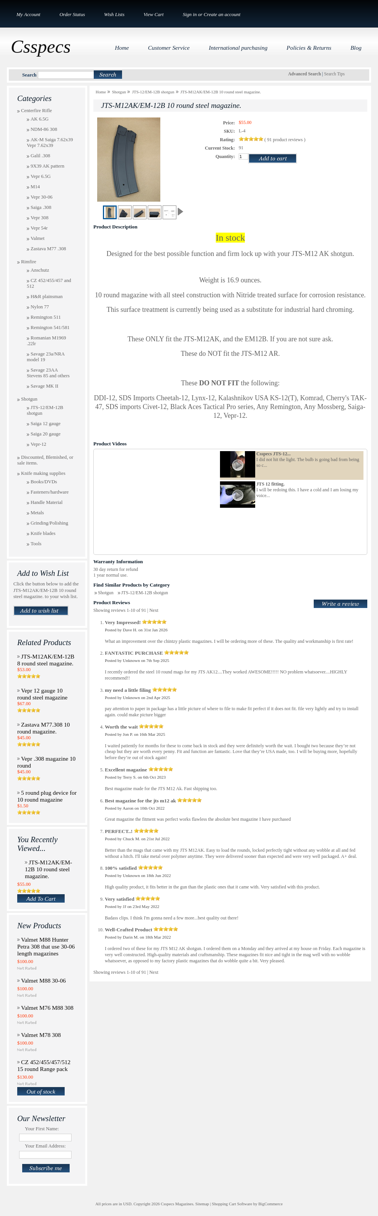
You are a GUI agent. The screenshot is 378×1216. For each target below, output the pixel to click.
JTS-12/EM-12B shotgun (153, 92)
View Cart (153, 14)
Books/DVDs (44, 481)
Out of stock (41, 1091)
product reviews (285, 139)
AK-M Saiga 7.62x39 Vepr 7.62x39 (50, 142)
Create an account (222, 14)
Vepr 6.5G (41, 176)
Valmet (37, 238)
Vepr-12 (38, 444)
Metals (37, 512)
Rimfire (28, 261)
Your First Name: (42, 1128)
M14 (35, 186)
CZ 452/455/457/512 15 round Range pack (43, 1065)
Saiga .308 (41, 207)
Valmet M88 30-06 (43, 980)
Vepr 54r (39, 228)
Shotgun (29, 399)
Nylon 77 (40, 307)
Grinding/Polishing (49, 523)
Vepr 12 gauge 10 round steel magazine (42, 694)
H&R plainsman (47, 296)
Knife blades (43, 533)
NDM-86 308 (44, 129)
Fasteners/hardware (50, 492)
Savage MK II (45, 386)
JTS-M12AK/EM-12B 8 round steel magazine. (45, 660)
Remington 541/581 (50, 327)
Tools (36, 543)
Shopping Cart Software (232, 1203)
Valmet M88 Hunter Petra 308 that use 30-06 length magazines (46, 946)
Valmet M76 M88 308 (47, 1007)
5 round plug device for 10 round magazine (47, 796)
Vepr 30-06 (41, 197)
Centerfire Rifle (36, 110)
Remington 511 (46, 317)
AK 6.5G (40, 119)
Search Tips (334, 74)
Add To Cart (40, 898)
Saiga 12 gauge (45, 423)
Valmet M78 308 (41, 1035)
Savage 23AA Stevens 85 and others (48, 372)
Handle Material (47, 502)
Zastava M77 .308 (48, 248)
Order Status (72, 14)
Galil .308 (40, 155)
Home (101, 92)
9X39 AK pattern (47, 166)
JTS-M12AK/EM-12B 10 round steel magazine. (48, 869)
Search (29, 75)
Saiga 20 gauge (45, 434)
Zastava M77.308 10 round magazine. (43, 728)
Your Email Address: (45, 1146)
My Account (28, 14)
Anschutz (40, 270)
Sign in (190, 14)
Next (153, 610)
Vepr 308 (40, 217)
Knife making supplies (43, 473)
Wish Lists (114, 14)
